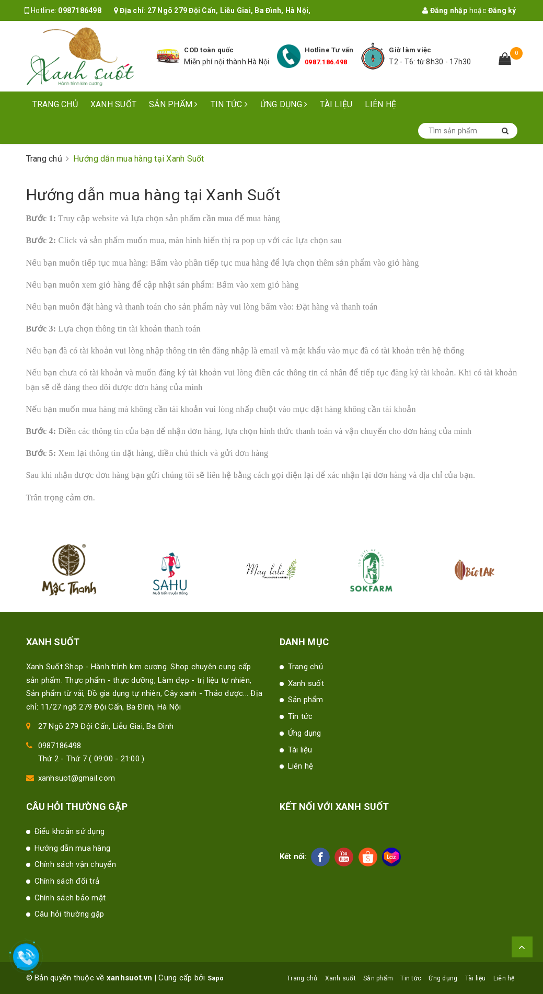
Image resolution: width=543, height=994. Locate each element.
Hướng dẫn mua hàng (72, 848)
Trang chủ (55, 104)
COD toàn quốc (209, 50)
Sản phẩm (173, 104)
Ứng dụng (284, 104)
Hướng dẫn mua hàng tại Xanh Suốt (153, 195)
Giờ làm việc (410, 50)
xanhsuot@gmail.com (76, 778)
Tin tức (229, 104)
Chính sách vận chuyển (75, 864)
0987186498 (79, 10)
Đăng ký (502, 10)
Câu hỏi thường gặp (69, 914)
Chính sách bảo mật (70, 897)
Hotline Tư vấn (329, 50)
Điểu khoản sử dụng (69, 831)
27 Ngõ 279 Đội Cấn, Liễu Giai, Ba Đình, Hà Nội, (229, 10)
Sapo (215, 978)
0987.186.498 (326, 62)
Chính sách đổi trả (67, 881)
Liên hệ (380, 104)
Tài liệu (336, 104)
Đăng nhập (444, 10)
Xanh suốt (113, 104)
